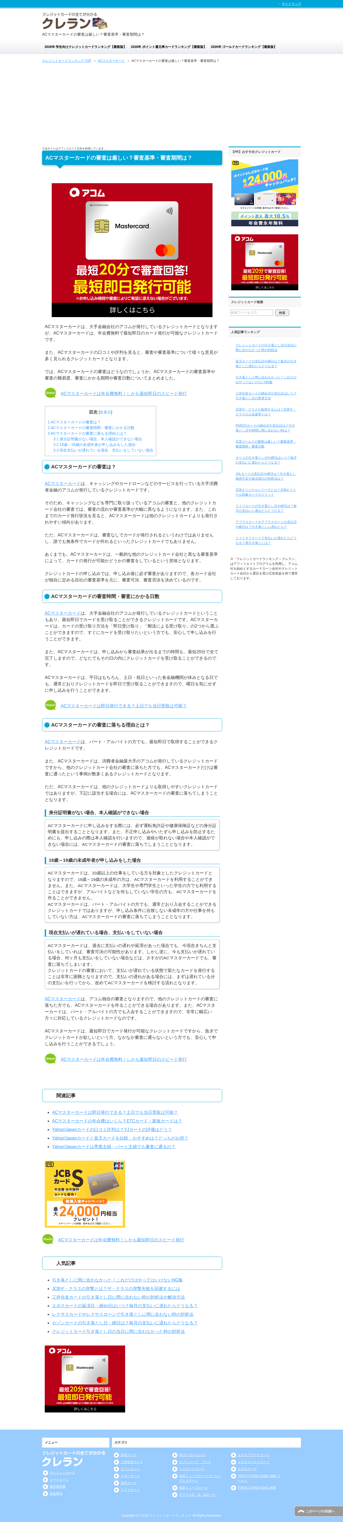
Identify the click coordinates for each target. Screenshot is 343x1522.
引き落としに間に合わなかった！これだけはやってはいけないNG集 (117, 1280)
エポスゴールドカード (254, 1462)
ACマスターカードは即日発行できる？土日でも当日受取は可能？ (124, 706)
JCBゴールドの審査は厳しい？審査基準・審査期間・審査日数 (266, 444)
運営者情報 (58, 1487)
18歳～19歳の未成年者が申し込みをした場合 (94, 444)
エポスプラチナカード (254, 1455)
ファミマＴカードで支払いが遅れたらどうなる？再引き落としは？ (266, 540)
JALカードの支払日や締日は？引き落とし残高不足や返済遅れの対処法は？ (266, 476)
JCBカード (128, 1455)
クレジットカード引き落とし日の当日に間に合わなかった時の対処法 (118, 1331)
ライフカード (130, 1490)
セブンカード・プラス (195, 1462)
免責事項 (56, 1493)
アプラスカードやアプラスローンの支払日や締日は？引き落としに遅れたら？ (266, 524)
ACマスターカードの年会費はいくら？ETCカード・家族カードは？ (117, 1121)
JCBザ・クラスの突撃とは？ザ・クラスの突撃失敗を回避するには (116, 1288)
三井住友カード (132, 1462)
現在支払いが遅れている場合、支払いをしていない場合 (103, 450)
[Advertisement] (171, 104)
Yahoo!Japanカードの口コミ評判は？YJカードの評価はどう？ (112, 1129)
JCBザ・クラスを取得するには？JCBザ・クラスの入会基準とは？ (266, 412)
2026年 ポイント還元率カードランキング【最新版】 (169, 47)
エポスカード (247, 1469)
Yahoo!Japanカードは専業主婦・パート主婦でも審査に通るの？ (114, 1146)
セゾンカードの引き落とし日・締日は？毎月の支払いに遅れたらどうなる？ (125, 1323)
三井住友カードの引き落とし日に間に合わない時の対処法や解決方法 (118, 1297)
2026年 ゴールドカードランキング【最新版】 (244, 47)
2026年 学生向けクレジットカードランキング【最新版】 (85, 47)
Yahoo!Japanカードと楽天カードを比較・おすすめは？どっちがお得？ (120, 1138)
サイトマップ (291, 4)
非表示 (105, 412)
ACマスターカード (63, 483)
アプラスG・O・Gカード (197, 1495)
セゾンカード (130, 1469)
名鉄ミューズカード (193, 1488)
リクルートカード (192, 1469)
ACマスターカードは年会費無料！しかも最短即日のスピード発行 (124, 393)
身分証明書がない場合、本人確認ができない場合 (97, 439)
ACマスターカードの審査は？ (74, 422)
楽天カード (129, 1483)
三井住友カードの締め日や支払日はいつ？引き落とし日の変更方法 (266, 396)
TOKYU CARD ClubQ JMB (257, 1488)
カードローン (59, 1480)
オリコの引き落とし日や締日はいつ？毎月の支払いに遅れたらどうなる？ (266, 460)
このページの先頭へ (320, 1511)
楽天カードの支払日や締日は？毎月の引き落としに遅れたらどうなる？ (266, 363)
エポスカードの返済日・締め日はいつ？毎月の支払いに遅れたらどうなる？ (125, 1305)
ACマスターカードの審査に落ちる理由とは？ (87, 433)
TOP (66, 61)
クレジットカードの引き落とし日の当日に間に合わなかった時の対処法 (266, 347)
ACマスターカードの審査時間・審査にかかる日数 (91, 428)
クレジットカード (62, 1473)
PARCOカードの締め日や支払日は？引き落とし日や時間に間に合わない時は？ (265, 428)
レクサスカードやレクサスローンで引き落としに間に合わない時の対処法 (122, 1314)
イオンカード (130, 1476)
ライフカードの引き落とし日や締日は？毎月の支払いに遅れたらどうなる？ (266, 508)
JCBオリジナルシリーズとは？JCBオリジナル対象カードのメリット (266, 492)
